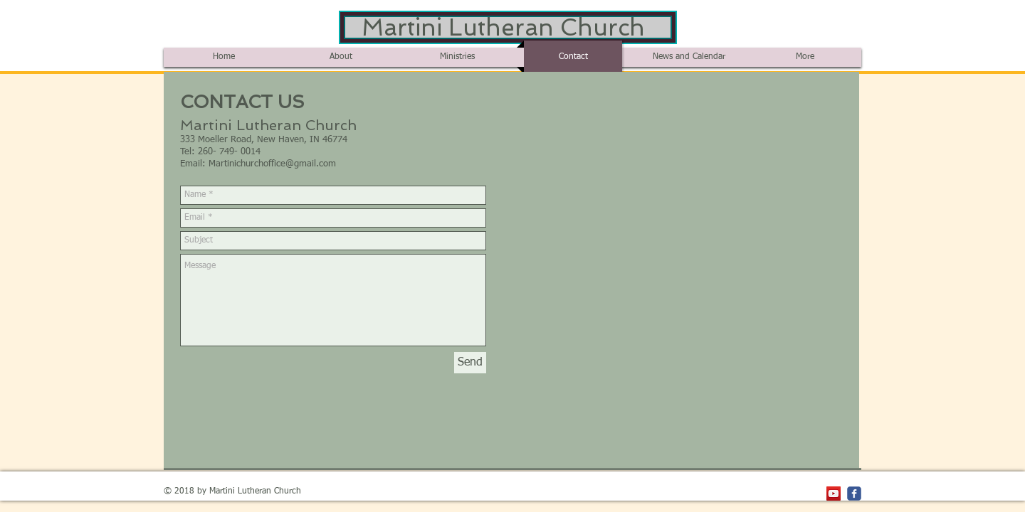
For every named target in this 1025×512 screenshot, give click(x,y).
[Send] (470, 362)
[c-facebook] (854, 493)
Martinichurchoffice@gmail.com (272, 164)
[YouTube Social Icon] (833, 493)
